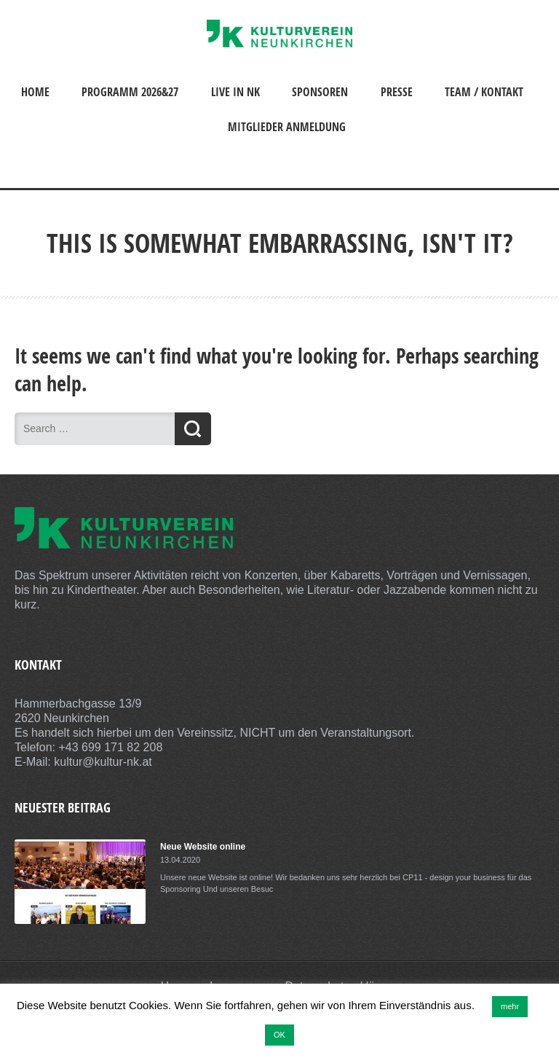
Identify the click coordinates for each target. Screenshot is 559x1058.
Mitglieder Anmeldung (287, 127)
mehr (510, 1006)
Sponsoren (320, 92)
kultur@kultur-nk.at (103, 762)
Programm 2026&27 (130, 92)
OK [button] (279, 1034)
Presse (397, 92)
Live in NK (235, 92)
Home (35, 92)
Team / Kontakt (484, 92)
